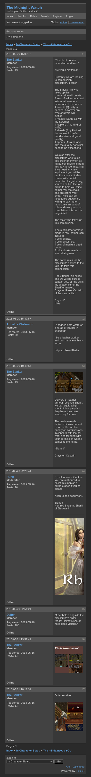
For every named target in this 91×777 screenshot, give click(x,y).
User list (21, 16)
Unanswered (76, 22)
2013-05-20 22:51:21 (18, 609)
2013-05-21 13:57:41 (18, 639)
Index (10, 16)
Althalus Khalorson (20, 324)
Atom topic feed (75, 766)
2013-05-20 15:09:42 (18, 53)
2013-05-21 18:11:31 (18, 689)
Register (58, 16)
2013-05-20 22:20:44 (18, 471)
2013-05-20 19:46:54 (18, 365)
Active (63, 22)
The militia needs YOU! (57, 44)
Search (45, 16)
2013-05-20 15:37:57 (18, 318)
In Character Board (28, 44)
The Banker (14, 59)
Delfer (11, 615)
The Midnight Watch (24, 7)
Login (69, 16)
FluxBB (80, 770)
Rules (33, 16)
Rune (10, 477)
